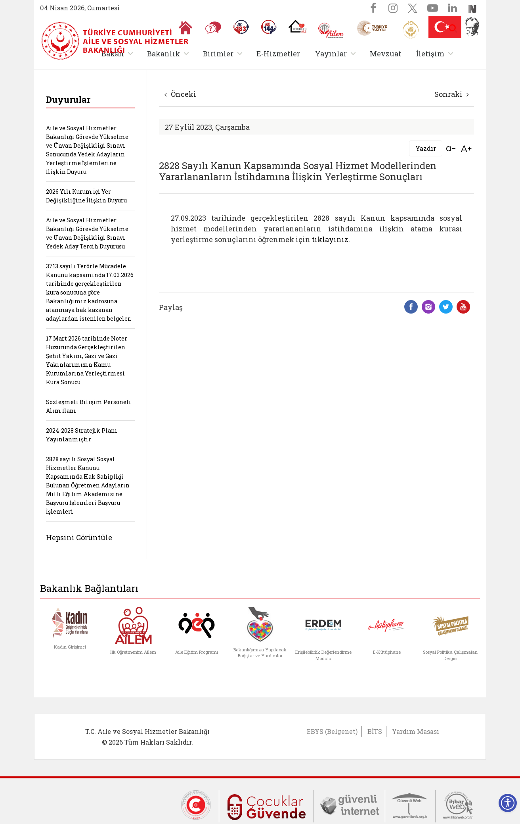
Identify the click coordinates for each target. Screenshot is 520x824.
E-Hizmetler (278, 53)
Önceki (180, 94)
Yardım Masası (415, 731)
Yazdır (425, 148)
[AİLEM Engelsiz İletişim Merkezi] (331, 30)
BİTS (374, 731)
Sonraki (451, 94)
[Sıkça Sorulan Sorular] (213, 28)
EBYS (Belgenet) (332, 731)
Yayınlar (331, 53)
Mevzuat (385, 53)
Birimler (218, 53)
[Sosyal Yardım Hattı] (269, 27)
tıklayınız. (331, 239)
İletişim (430, 53)
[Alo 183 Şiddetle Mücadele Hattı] (241, 27)
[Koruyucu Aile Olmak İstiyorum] (297, 26)
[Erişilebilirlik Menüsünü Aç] (508, 803)
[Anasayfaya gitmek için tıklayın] (185, 28)
